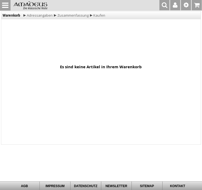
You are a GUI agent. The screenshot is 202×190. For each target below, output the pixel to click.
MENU (5, 5)
